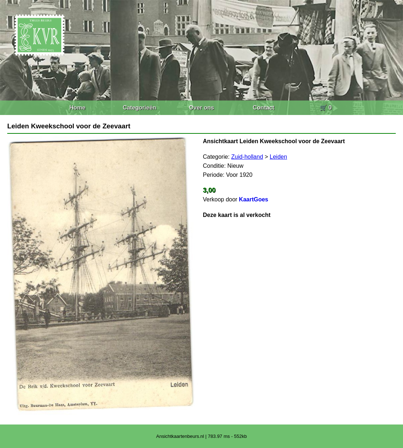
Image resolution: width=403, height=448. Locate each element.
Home (77, 107)
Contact (263, 107)
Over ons (201, 107)
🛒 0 (326, 107)
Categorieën (139, 107)
